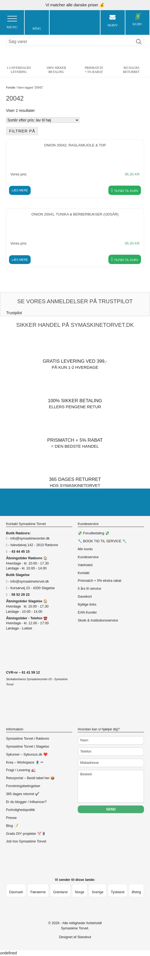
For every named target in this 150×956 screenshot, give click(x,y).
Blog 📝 (12, 826)
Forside (10, 87)
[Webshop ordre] (42, 120)
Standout (84, 937)
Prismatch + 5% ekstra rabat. (100, 581)
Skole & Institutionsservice (98, 620)
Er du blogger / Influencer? (26, 802)
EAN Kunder (87, 612)
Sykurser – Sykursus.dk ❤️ (27, 754)
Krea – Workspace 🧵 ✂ (25, 762)
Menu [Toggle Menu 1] (12, 22)
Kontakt (84, 573)
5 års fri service (89, 589)
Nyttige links (87, 604)
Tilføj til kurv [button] (126, 190)
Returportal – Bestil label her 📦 (30, 778)
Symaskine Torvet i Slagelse (27, 746)
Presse (11, 818)
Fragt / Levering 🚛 (21, 770)
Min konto (85, 549)
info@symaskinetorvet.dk (29, 581)
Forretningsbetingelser (23, 786)
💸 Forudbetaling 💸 (93, 533)
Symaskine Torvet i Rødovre (27, 739)
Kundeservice (88, 557)
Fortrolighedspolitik (20, 810)
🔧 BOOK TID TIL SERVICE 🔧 (102, 541)
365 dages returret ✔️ (22, 794)
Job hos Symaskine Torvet (26, 841)
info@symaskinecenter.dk (30, 538)
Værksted (85, 565)
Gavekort (85, 596)
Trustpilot (14, 313)
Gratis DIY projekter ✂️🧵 (26, 834)
